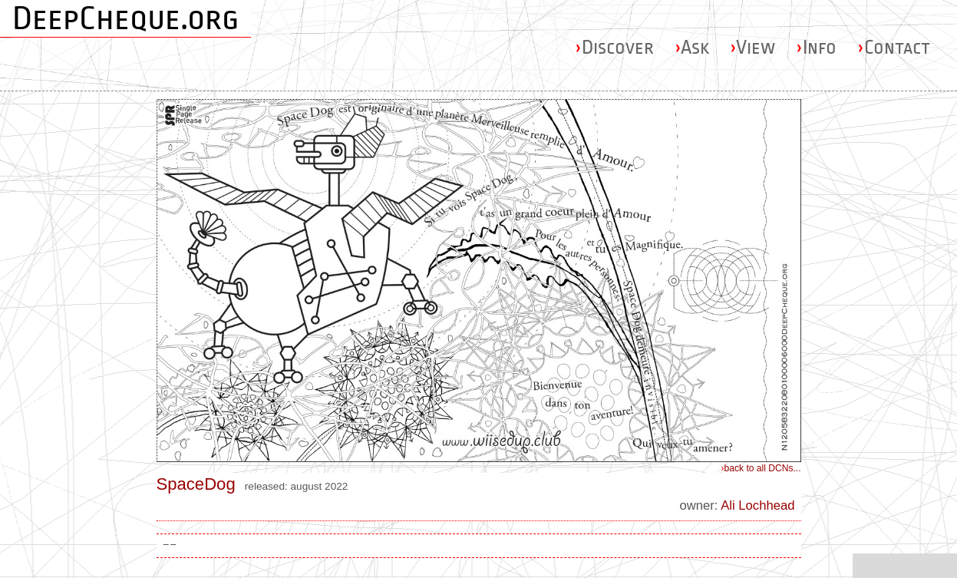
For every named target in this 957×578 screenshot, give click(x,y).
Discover (614, 47)
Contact (893, 47)
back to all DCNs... (761, 468)
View (752, 47)
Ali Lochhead (757, 505)
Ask (692, 47)
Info (816, 47)
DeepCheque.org (125, 18)
